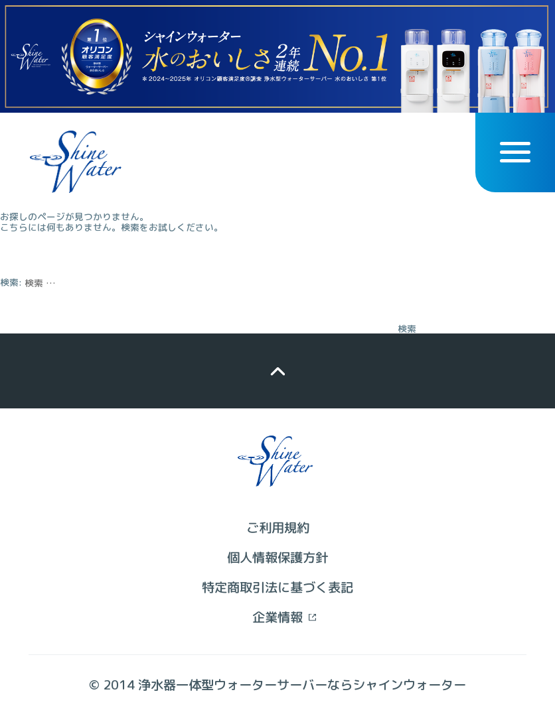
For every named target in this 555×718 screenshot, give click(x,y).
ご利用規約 (277, 527)
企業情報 (277, 617)
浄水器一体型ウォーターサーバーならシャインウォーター (302, 684)
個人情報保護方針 (277, 557)
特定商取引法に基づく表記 (277, 587)
